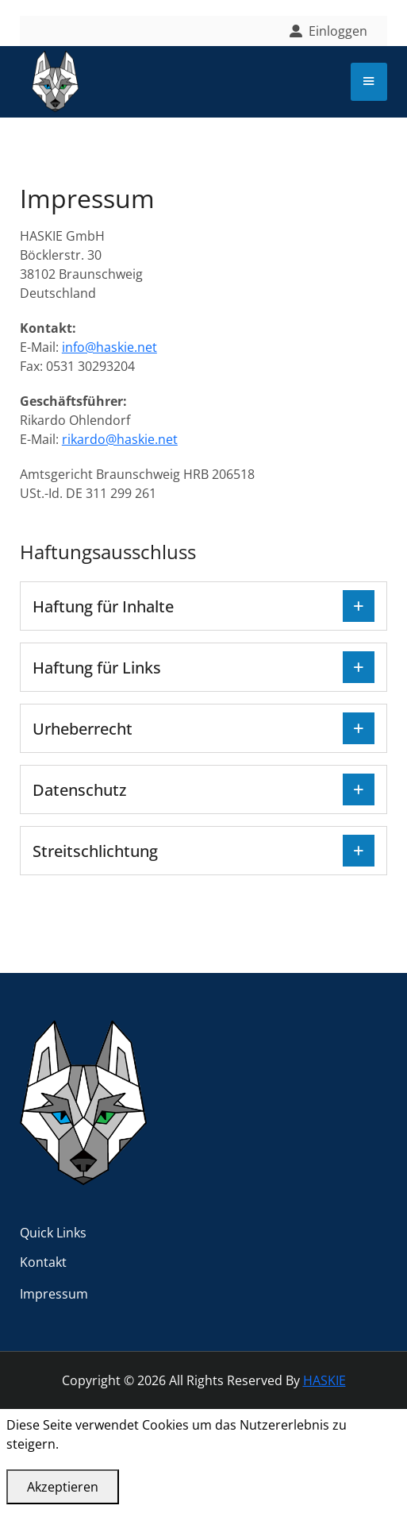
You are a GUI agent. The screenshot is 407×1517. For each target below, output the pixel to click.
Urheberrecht (82, 728)
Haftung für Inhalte (103, 606)
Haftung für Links (97, 667)
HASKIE (324, 1380)
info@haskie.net (109, 347)
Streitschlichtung (95, 851)
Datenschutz (79, 790)
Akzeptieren (62, 1487)
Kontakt (43, 1262)
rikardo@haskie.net (120, 439)
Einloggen (338, 31)
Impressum (54, 1294)
